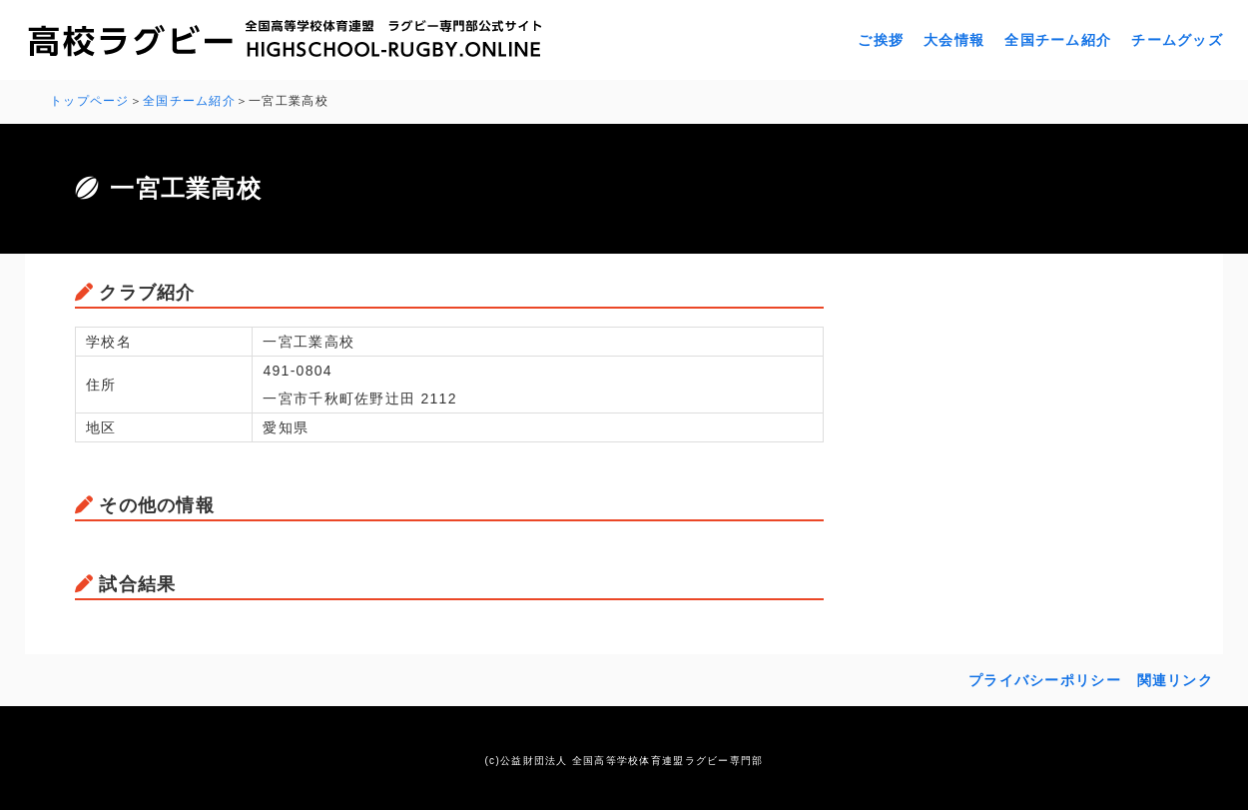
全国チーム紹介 (1057, 40)
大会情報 (954, 40)
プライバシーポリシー (1044, 680)
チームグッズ (1177, 40)
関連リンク (1175, 680)
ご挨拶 (881, 40)
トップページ (90, 101)
